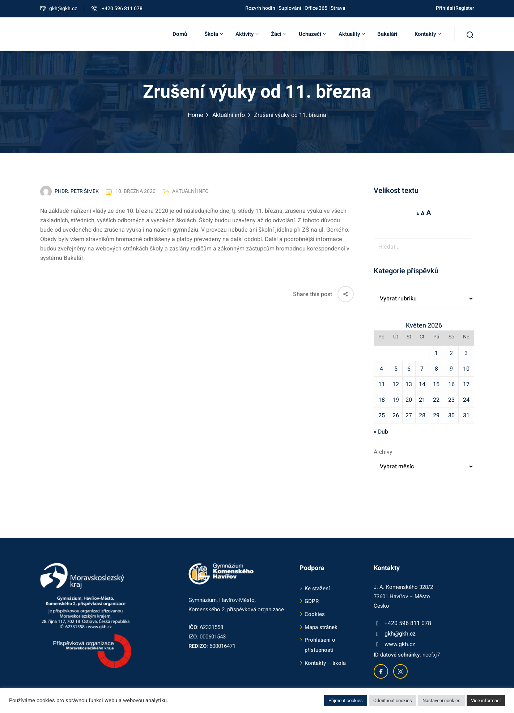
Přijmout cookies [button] (345, 700)
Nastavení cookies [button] (441, 700)
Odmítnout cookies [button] (392, 700)
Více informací (486, 700)
